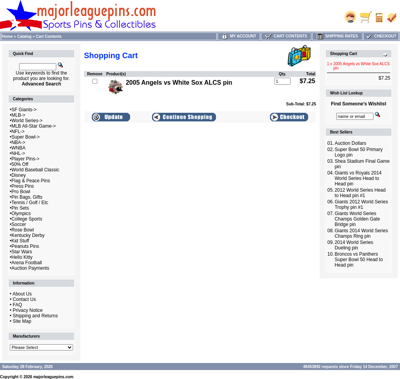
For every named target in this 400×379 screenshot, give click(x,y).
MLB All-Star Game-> (33, 126)
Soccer (18, 224)
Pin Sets (20, 208)
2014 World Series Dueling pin (354, 245)
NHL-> (18, 153)
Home (7, 36)
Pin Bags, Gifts (26, 197)
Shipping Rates (337, 36)
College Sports (26, 219)
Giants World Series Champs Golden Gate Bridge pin (357, 219)
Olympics (20, 213)
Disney (18, 175)
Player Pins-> (25, 159)
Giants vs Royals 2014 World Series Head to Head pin (358, 178)
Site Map (22, 321)
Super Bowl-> (25, 137)
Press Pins (22, 186)
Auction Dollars (350, 143)
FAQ (17, 305)
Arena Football (26, 262)
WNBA (18, 148)
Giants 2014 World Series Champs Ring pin (361, 233)
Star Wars (21, 251)
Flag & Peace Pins (30, 180)
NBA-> (18, 142)
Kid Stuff (20, 241)
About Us (22, 294)
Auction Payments (30, 268)
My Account (238, 36)
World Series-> (26, 120)
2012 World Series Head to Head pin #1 (360, 192)
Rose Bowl (22, 230)
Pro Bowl (20, 191)
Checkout (381, 36)
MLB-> (18, 115)
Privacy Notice (28, 310)
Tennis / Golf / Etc (29, 202)
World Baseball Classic (35, 170)
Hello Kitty (21, 257)
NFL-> (18, 131)
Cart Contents (49, 36)
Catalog (24, 36)
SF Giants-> (23, 109)
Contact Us (24, 299)
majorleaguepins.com (53, 377)
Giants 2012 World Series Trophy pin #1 (361, 204)
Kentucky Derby (28, 235)
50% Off (19, 164)
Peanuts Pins (25, 246)
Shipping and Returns (35, 316)
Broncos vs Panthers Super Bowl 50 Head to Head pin (359, 259)
